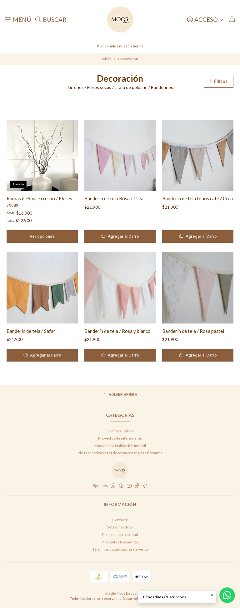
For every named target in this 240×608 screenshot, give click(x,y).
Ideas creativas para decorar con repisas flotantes (120, 452)
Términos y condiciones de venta (120, 549)
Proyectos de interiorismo (120, 438)
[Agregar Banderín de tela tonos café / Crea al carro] (197, 236)
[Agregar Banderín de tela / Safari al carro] (39, 355)
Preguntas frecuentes (120, 542)
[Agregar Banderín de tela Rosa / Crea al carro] (120, 236)
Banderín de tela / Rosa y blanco (115, 331)
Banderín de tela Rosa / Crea (113, 198)
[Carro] (232, 19)
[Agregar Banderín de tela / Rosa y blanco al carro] (117, 355)
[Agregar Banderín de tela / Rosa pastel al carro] (195, 355)
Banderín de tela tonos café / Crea (197, 198)
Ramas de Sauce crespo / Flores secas (39, 201)
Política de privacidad (120, 534)
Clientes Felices (120, 431)
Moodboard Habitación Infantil (120, 445)
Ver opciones (42, 236)
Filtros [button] (218, 81)
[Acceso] (205, 19)
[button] (120, 395)
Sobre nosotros (120, 527)
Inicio (106, 59)
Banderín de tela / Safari (29, 331)
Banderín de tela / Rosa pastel (191, 331)
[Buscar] (51, 19)
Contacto (120, 520)
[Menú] (17, 19)
